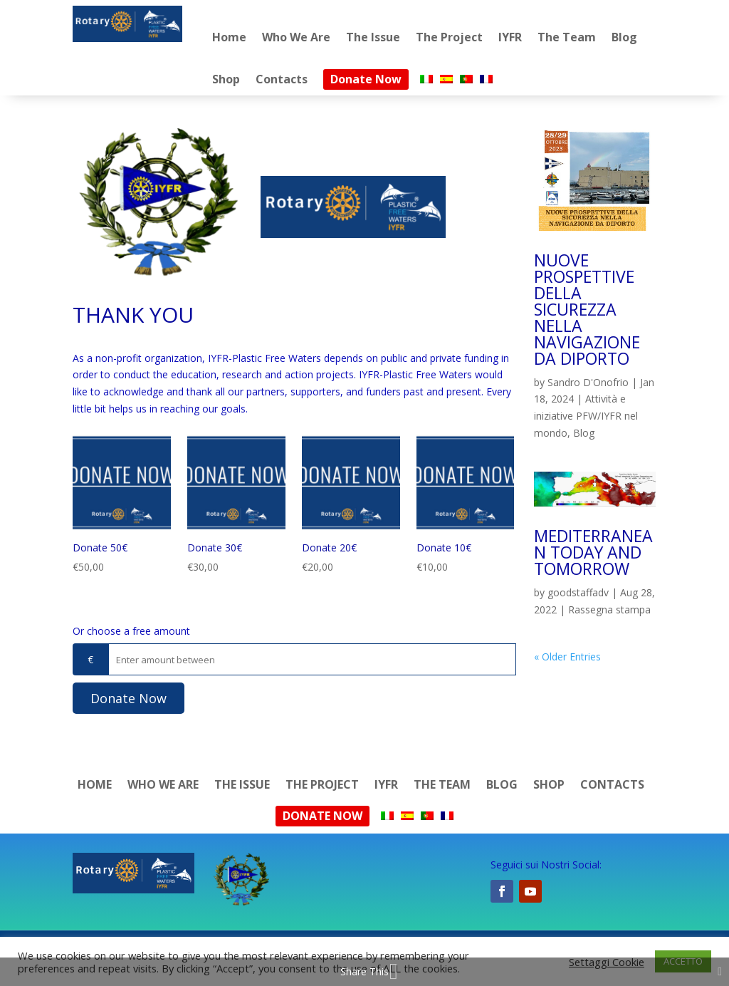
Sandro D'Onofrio (588, 382)
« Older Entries (567, 656)
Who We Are (296, 37)
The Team (566, 37)
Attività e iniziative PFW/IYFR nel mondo (586, 416)
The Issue (373, 37)
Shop (226, 79)
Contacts (282, 79)
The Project (449, 37)
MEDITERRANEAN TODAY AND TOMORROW (593, 552)
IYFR (510, 37)
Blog (624, 37)
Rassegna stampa (609, 609)
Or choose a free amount (131, 631)
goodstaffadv (578, 592)
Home (229, 37)
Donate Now (366, 79)
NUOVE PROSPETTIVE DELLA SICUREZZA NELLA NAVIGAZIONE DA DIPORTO (587, 309)
